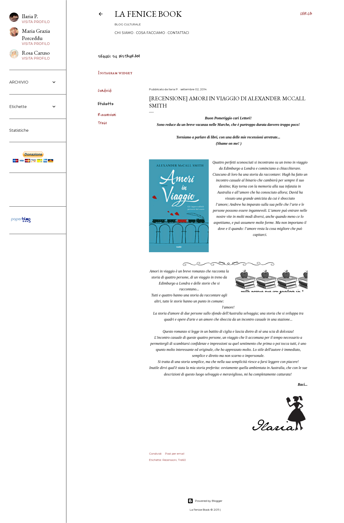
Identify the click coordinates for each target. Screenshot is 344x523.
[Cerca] (306, 14)
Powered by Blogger (205, 501)
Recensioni (107, 115)
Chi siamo (124, 33)
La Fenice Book (148, 13)
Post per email (174, 453)
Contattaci (178, 33)
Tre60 (102, 123)
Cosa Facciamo (150, 33)
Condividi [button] (105, 90)
